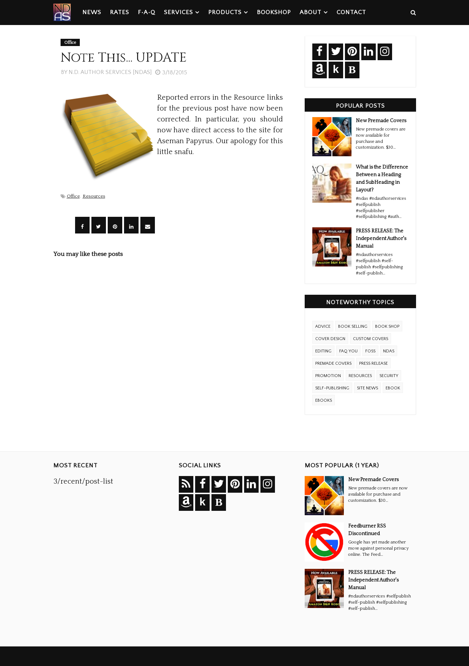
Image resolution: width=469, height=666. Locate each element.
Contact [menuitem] (351, 12)
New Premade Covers (381, 121)
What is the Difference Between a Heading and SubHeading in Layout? (382, 178)
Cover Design (330, 338)
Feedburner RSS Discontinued (367, 530)
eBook (393, 388)
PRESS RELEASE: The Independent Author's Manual (381, 238)
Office (73, 196)
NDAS (388, 351)
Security (388, 375)
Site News (367, 388)
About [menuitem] (310, 12)
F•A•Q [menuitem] (146, 12)
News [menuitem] (91, 12)
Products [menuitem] (225, 12)
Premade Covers (333, 363)
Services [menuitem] (178, 12)
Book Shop (387, 326)
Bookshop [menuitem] (274, 12)
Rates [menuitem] (119, 12)
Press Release (373, 363)
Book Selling (352, 326)
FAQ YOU (348, 351)
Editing (323, 351)
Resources (94, 196)
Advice (322, 326)
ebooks (323, 400)
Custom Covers (370, 338)
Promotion (328, 375)
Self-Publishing (332, 388)
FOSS (370, 351)
